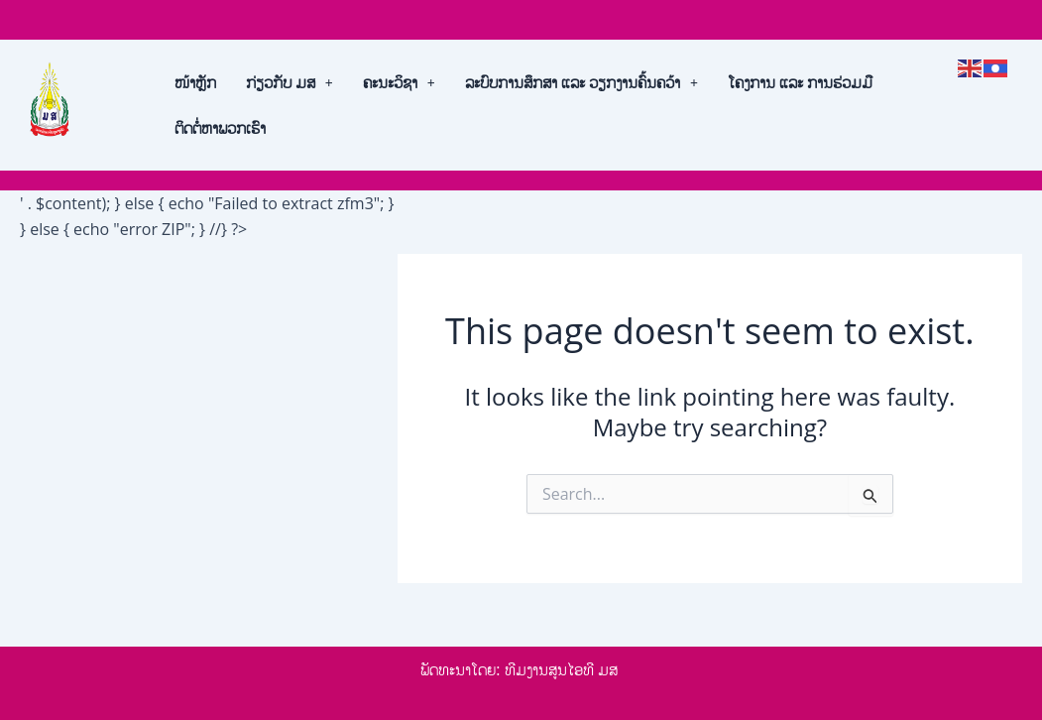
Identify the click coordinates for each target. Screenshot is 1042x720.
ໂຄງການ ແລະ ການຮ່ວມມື (800, 82)
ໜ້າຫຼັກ (195, 82)
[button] (289, 82)
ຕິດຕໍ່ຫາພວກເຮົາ (220, 128)
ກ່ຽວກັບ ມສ (289, 82)
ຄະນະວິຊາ (399, 82)
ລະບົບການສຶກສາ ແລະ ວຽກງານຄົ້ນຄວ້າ (581, 82)
